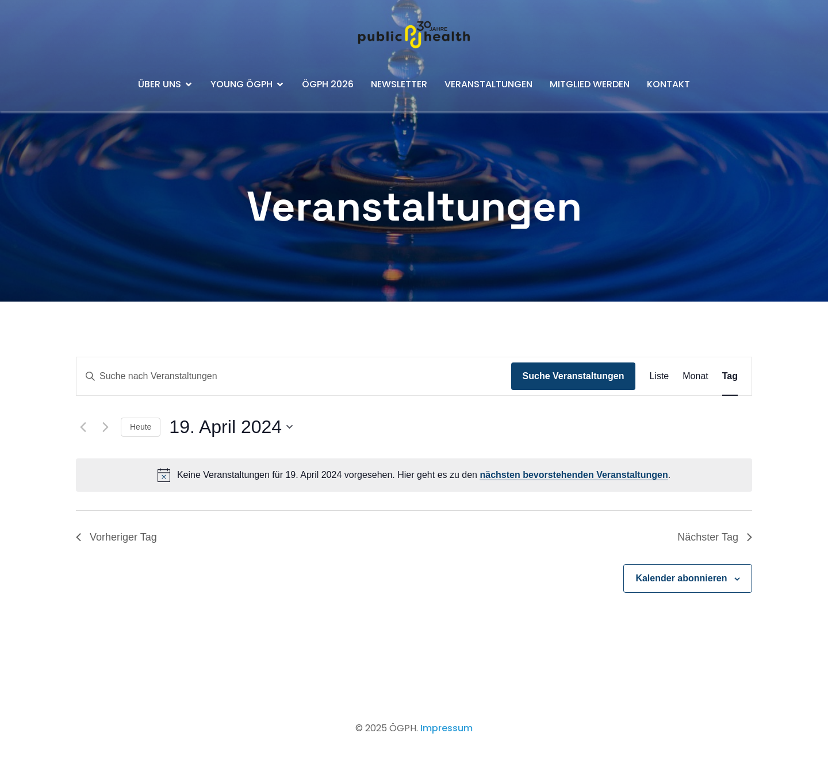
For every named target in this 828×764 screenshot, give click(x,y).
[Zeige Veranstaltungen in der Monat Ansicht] (695, 376)
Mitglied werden (590, 84)
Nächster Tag (714, 537)
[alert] (414, 475)
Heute (140, 426)
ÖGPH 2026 (328, 84)
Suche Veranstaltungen (573, 376)
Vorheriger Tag (116, 537)
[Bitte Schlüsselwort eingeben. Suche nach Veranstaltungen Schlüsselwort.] (293, 376)
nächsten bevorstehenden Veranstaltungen (574, 475)
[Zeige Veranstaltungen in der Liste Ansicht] (659, 376)
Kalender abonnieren (681, 578)
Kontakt (668, 84)
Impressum (446, 728)
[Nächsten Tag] (105, 427)
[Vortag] (83, 427)
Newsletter (399, 84)
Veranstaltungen (488, 84)
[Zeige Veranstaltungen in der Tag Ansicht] (730, 376)
